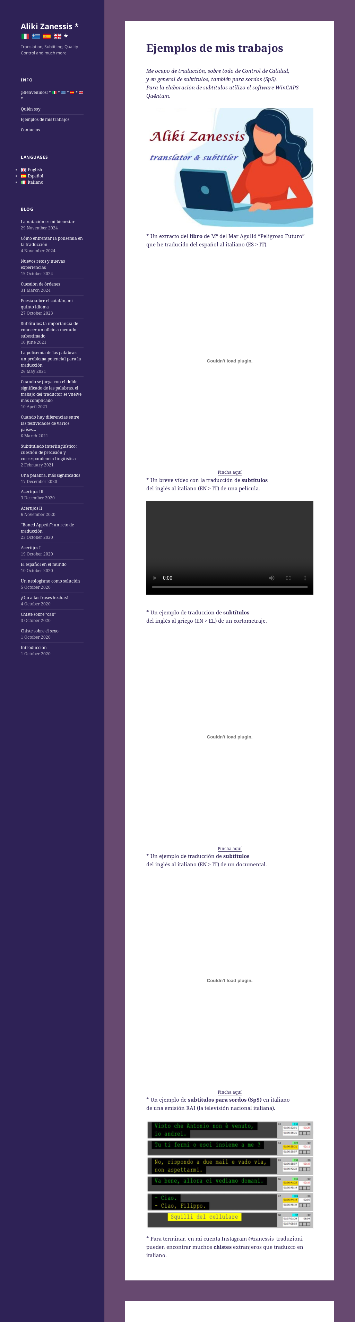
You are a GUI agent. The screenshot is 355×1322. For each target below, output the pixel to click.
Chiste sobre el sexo (40, 631)
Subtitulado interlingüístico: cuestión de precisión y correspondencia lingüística (49, 452)
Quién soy (31, 109)
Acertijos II (31, 508)
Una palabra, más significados (50, 475)
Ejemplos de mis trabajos (45, 119)
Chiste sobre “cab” (38, 614)
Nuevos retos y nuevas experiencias (43, 264)
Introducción (34, 647)
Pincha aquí (230, 472)
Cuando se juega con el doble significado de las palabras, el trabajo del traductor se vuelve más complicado (51, 391)
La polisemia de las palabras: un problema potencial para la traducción (51, 359)
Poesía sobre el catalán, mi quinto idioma (47, 304)
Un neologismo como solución (50, 581)
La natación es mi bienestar (48, 222)
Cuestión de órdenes (40, 284)
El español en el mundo (44, 564)
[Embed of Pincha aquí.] (229, 361)
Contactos (30, 130)
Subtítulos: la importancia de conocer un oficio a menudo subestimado (49, 330)
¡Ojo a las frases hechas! (44, 598)
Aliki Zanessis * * (50, 31)
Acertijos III (32, 491)
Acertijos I (31, 548)
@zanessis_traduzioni (275, 1238)
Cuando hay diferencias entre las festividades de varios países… (50, 423)
